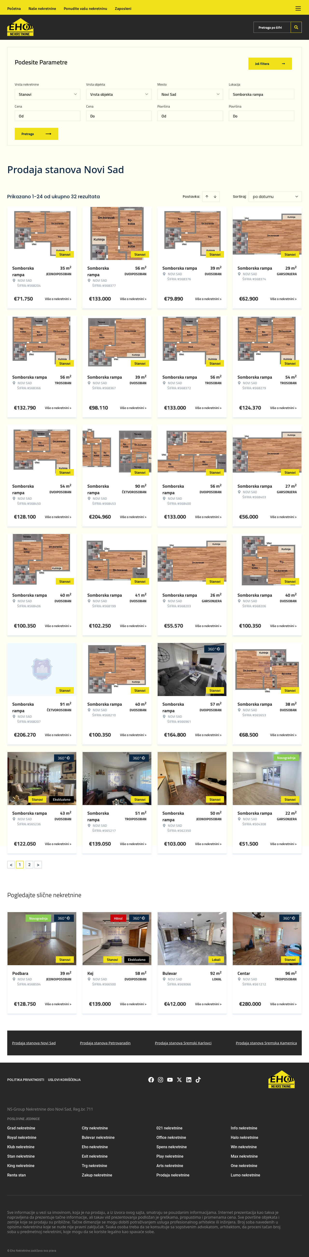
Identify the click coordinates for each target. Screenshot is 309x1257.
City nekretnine (95, 1125)
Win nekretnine (244, 1143)
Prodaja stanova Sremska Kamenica (266, 1039)
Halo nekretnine (244, 1134)
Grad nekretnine (21, 1125)
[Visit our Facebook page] (151, 1076)
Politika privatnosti (25, 1076)
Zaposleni (123, 8)
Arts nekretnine (169, 1162)
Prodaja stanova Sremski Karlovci (183, 1039)
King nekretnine (21, 1162)
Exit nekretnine (95, 1153)
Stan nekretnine (21, 1153)
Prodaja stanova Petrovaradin (105, 1039)
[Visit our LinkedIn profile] (189, 1076)
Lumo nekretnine (245, 1172)
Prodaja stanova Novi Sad (34, 1039)
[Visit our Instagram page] (160, 1076)
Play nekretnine (169, 1153)
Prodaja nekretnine (173, 1172)
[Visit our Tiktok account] (198, 1076)
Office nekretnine (171, 1134)
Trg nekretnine (94, 1162)
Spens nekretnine (171, 1143)
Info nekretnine (244, 1125)
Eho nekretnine (95, 1143)
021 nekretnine (169, 1125)
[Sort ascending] (207, 193)
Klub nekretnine (21, 1143)
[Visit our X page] (179, 1076)
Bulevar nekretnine (98, 1134)
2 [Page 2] (29, 861)
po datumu (263, 193)
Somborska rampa (248, 91)
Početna (14, 8)
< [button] (11, 861)
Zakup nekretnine (97, 1172)
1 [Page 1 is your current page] (20, 861)
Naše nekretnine (42, 8)
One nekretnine (244, 1162)
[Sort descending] (215, 193)
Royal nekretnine (21, 1134)
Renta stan (16, 1172)
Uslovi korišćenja (64, 1076)
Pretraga (36, 130)
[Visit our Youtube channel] (170, 1076)
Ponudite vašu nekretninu (85, 8)
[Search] (296, 27)
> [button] (38, 861)
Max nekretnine (244, 1153)
